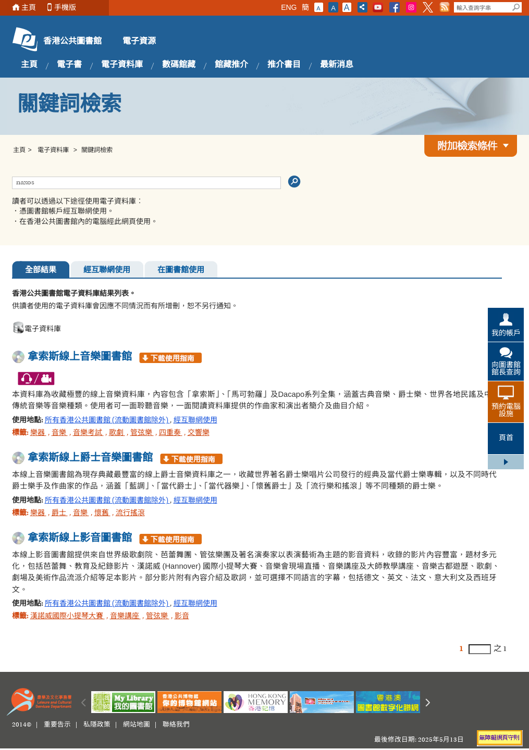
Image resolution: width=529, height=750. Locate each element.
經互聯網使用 (106, 270)
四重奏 (170, 433)
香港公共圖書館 (72, 41)
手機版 (65, 7)
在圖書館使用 (180, 270)
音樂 (60, 433)
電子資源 (139, 42)
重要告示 (57, 725)
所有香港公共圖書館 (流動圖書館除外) (107, 420)
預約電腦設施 (506, 411)
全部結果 (40, 270)
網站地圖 (136, 725)
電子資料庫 (122, 65)
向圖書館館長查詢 (506, 369)
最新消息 (336, 65)
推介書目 (284, 65)
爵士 (60, 513)
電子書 (69, 65)
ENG (289, 7)
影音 (182, 616)
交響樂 (199, 433)
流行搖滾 (130, 513)
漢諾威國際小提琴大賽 (67, 616)
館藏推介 (231, 65)
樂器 (38, 433)
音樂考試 (88, 433)
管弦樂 (142, 433)
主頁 (28, 7)
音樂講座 (125, 616)
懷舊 (102, 513)
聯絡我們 (176, 725)
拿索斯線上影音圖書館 (80, 538)
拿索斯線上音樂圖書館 (80, 357)
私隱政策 (96, 725)
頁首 (506, 438)
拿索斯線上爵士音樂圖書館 (90, 458)
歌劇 (117, 433)
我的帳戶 (506, 334)
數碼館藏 (178, 65)
